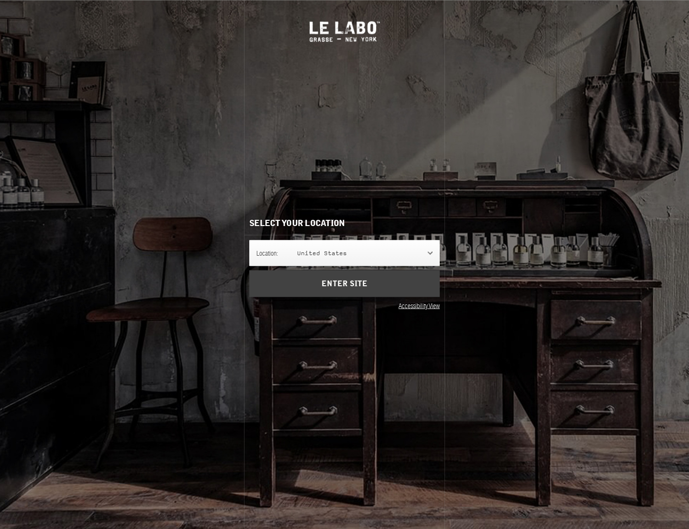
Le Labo (345, 31)
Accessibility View (419, 305)
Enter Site (344, 283)
